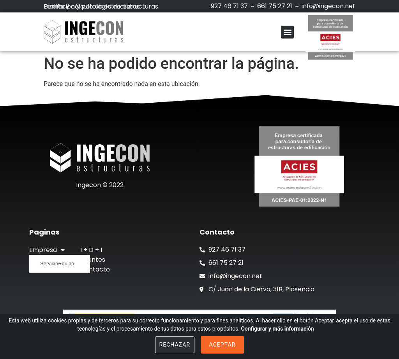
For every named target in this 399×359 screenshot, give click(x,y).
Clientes (92, 259)
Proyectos (45, 259)
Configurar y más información (277, 329)
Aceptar (222, 344)
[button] (287, 32)
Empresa (47, 250)
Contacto (95, 269)
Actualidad (45, 269)
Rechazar (175, 344)
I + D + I (91, 249)
